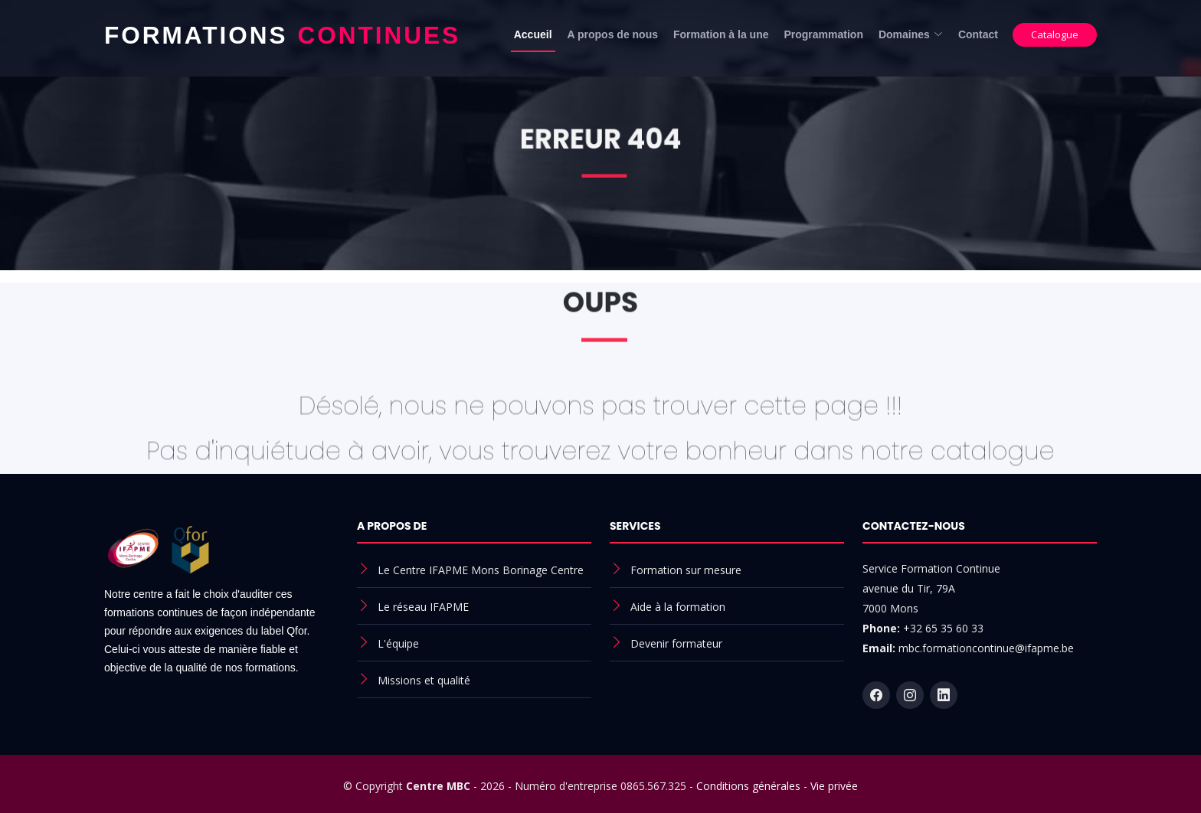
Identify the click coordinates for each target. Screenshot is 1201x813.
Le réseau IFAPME (423, 606)
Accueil (533, 34)
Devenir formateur (676, 643)
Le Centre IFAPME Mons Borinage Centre (481, 570)
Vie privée (834, 786)
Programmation (823, 34)
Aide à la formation (677, 606)
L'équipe (398, 643)
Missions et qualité (424, 680)
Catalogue (1054, 34)
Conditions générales (748, 786)
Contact (978, 34)
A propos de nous (613, 34)
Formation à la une (720, 34)
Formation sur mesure (685, 570)
